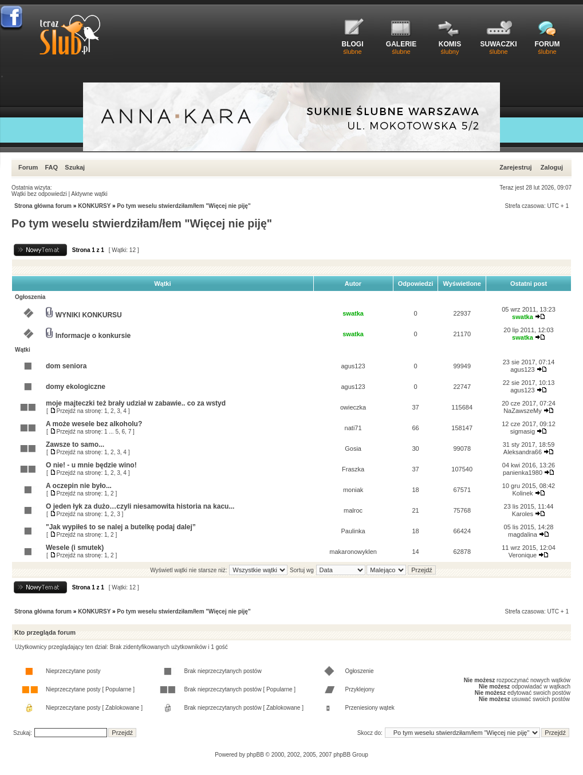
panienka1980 (522, 472)
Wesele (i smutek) (75, 548)
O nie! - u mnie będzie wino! (91, 465)
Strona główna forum (43, 206)
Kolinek (522, 493)
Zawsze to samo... (75, 444)
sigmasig (522, 431)
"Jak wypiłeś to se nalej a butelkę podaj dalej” (121, 527)
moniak (353, 489)
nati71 (353, 427)
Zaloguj (552, 167)
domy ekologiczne (75, 387)
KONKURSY (94, 206)
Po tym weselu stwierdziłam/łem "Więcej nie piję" (183, 206)
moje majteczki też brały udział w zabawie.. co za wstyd (136, 403)
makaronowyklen (353, 551)
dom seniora (66, 366)
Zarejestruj (515, 167)
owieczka (353, 407)
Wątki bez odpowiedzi (39, 194)
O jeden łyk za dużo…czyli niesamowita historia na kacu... (140, 506)
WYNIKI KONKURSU (89, 315)
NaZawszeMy (522, 410)
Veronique (523, 555)
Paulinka (353, 531)
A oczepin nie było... (79, 486)
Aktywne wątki (89, 194)
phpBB (255, 755)
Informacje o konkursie (93, 336)
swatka (353, 313)
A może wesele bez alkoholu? (94, 424)
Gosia (353, 448)
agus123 (353, 366)
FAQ (51, 167)
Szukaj (75, 167)
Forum (28, 167)
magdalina (522, 534)
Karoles (522, 513)
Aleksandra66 (522, 452)
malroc (353, 510)
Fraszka (353, 469)
